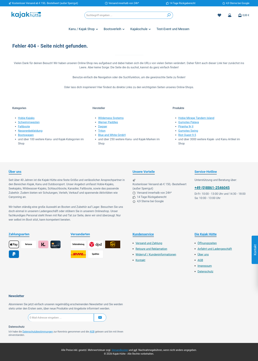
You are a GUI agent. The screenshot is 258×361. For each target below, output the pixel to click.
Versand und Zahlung (149, 243)
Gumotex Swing (188, 130)
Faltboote (24, 126)
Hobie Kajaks (26, 118)
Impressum (205, 266)
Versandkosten (120, 350)
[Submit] (100, 318)
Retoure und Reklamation (151, 249)
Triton (101, 130)
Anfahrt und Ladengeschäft (215, 249)
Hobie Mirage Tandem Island (196, 118)
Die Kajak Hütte (206, 234)
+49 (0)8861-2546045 (212, 188)
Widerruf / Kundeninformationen (156, 254)
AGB (200, 260)
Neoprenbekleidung (30, 130)
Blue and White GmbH (112, 135)
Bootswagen (26, 135)
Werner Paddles (108, 122)
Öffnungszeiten (207, 243)
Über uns (203, 254)
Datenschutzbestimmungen (37, 331)
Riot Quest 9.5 (187, 135)
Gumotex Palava (188, 122)
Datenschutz (205, 271)
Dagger (102, 126)
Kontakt (140, 260)
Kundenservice (143, 234)
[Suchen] (169, 15)
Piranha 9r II (185, 126)
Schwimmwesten (29, 122)
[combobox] (124, 15)
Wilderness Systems (111, 118)
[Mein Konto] (229, 15)
